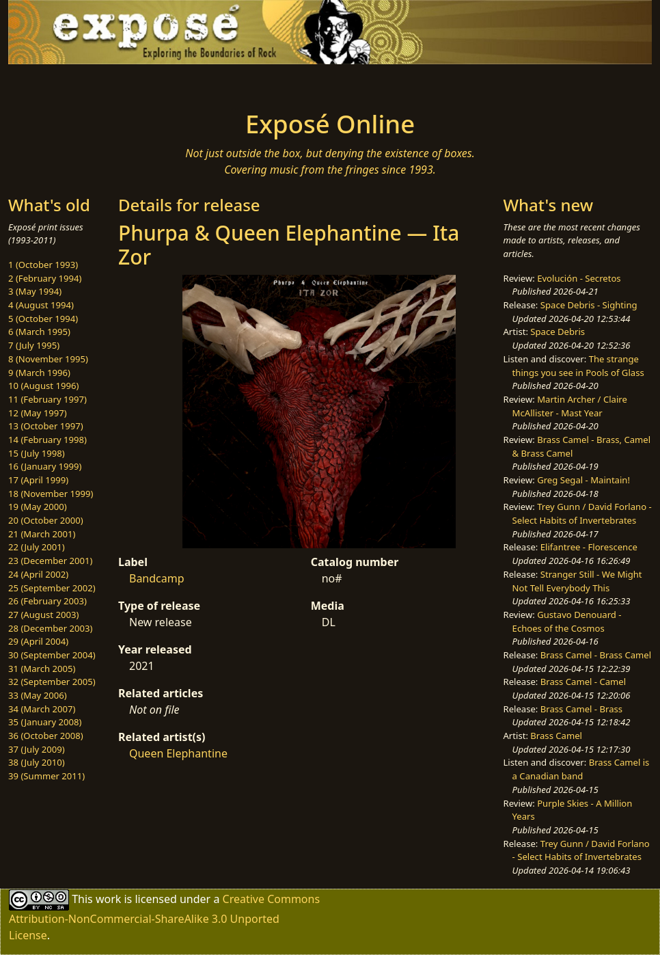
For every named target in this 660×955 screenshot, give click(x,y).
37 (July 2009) (36, 749)
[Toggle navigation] (119, 83)
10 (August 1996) (43, 385)
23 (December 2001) (50, 560)
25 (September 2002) (52, 588)
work (108, 898)
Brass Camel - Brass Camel (595, 655)
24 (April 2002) (38, 574)
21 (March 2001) (41, 534)
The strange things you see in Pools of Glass (578, 366)
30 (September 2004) (52, 655)
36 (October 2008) (45, 735)
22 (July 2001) (36, 547)
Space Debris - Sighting (588, 305)
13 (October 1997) (45, 426)
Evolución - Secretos (578, 278)
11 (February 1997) (47, 399)
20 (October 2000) (45, 520)
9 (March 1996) (39, 372)
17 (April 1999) (38, 480)
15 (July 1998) (36, 453)
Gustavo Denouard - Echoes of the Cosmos (567, 621)
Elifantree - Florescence (588, 547)
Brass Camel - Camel (583, 681)
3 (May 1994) (34, 291)
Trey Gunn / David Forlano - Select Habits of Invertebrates (582, 513)
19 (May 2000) (37, 506)
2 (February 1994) (44, 278)
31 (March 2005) (41, 668)
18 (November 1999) (51, 493)
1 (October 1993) (43, 264)
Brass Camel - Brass (581, 709)
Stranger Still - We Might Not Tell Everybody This (577, 581)
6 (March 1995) (39, 331)
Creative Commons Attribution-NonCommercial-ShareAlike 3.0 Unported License (164, 916)
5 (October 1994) (43, 318)
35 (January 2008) (44, 722)
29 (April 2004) (38, 641)
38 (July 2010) (36, 762)
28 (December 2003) (50, 628)
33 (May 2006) (37, 695)
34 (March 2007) (41, 709)
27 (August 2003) (43, 614)
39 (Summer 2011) (46, 776)
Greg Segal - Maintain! (583, 480)
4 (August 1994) (41, 305)
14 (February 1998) (47, 439)
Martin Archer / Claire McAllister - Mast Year (569, 406)
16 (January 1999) (44, 466)
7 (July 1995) (33, 345)
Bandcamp (156, 578)
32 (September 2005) (52, 681)
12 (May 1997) (37, 413)
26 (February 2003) (47, 601)
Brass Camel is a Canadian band (581, 769)
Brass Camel (556, 735)
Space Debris (557, 331)
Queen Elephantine (178, 753)
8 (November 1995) (48, 359)
